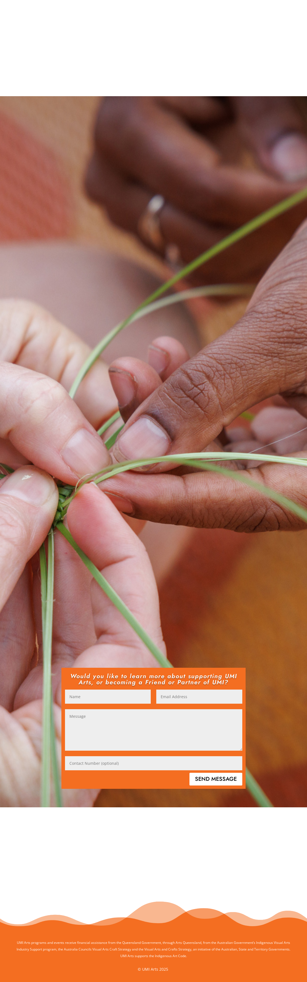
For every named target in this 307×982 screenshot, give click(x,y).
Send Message (216, 779)
